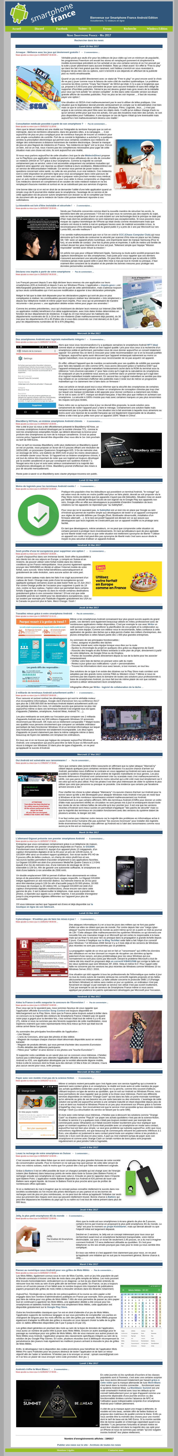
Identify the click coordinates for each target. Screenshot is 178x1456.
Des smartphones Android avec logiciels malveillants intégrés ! (50, 339)
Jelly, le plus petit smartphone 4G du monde (40, 1215)
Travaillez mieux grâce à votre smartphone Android (44, 613)
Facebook (62, 28)
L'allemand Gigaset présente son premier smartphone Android (50, 838)
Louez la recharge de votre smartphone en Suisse (43, 1153)
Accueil (16, 28)
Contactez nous (115, 1450)
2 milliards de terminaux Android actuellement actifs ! (45, 692)
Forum (107, 28)
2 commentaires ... (91, 52)
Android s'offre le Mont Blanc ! (32, 1369)
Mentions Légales (65, 1450)
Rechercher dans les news (88, 40)
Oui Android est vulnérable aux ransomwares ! (41, 760)
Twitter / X (84, 28)
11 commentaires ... (98, 551)
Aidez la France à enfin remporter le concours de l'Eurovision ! (50, 1002)
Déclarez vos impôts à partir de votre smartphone (43, 271)
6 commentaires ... (96, 839)
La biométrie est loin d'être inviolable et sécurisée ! (44, 205)
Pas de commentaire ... (97, 124)
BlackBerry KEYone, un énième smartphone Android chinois (49, 421)
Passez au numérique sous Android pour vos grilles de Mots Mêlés (52, 1270)
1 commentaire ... (82, 1153)
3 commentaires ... (88, 486)
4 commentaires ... (94, 421)
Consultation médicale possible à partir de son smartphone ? (49, 123)
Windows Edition (157, 28)
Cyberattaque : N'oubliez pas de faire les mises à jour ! (46, 919)
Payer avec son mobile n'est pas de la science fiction (45, 1078)
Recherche (130, 28)
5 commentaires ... (97, 339)
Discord (39, 28)
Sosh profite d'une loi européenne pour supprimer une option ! (50, 551)
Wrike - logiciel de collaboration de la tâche (117, 687)
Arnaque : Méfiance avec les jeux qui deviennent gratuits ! (48, 52)
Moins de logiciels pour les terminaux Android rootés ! (46, 486)
